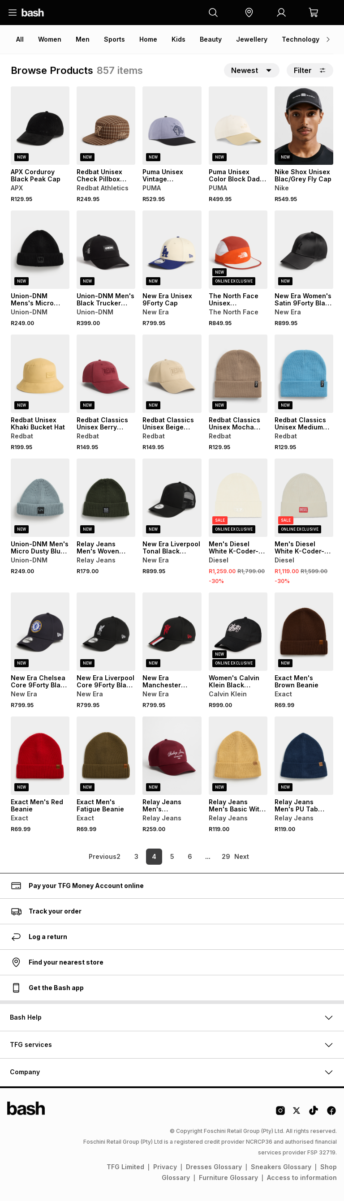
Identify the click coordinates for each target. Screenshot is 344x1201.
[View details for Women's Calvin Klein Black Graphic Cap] (238, 631)
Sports (114, 39)
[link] (86, 857)
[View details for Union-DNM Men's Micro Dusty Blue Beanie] (40, 498)
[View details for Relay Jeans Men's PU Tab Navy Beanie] (304, 755)
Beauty (211, 39)
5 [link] (172, 856)
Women (49, 39)
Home (148, 39)
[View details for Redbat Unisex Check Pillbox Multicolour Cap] (106, 125)
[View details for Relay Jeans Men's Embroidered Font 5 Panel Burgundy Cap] (171, 755)
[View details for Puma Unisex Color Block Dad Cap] (238, 125)
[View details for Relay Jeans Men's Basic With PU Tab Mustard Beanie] (238, 755)
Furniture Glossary (228, 1177)
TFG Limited (125, 1167)
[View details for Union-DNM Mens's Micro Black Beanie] (40, 249)
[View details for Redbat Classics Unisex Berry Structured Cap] (106, 374)
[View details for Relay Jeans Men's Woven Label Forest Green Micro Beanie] (106, 498)
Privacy (165, 1167)
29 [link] (226, 856)
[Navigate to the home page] (33, 13)
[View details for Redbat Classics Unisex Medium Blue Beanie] (304, 374)
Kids (178, 39)
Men (83, 39)
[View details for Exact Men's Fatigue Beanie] (106, 755)
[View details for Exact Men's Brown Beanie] (304, 631)
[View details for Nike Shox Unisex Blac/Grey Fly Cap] (304, 125)
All (20, 39)
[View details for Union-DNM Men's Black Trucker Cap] (106, 249)
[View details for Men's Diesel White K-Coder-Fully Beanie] (238, 498)
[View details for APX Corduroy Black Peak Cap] (40, 125)
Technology (300, 39)
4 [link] (154, 856)
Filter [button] (310, 70)
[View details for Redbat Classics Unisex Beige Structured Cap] (171, 374)
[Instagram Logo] (280, 1113)
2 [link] (118, 856)
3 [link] (136, 856)
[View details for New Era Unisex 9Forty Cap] (171, 249)
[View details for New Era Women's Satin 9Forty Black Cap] (304, 249)
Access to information (302, 1177)
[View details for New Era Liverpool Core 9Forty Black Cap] (106, 631)
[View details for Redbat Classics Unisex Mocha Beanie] (238, 374)
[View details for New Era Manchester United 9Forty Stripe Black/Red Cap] (171, 631)
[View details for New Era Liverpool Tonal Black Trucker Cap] (171, 498)
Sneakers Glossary (281, 1167)
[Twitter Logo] (297, 1113)
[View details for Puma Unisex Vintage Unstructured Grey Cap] (171, 125)
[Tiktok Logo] (313, 1113)
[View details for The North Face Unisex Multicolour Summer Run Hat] (238, 249)
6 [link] (190, 856)
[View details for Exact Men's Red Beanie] (40, 755)
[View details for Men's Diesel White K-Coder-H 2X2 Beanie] (304, 498)
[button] (249, 12)
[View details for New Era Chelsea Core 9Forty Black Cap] (40, 631)
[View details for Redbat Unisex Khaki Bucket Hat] (40, 374)
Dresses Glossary (214, 1167)
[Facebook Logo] (331, 1113)
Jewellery (251, 39)
